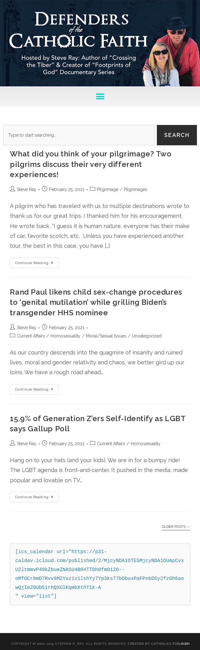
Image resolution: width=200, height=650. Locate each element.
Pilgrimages (135, 189)
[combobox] (78, 135)
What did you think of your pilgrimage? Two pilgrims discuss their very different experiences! (90, 164)
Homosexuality (65, 335)
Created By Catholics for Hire (158, 643)
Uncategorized (146, 335)
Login (184, 643)
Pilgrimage (107, 189)
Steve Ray (26, 189)
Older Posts (176, 526)
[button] (100, 96)
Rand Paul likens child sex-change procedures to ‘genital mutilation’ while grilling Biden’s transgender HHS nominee (96, 302)
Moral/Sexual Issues (106, 335)
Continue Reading (37, 261)
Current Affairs (31, 335)
